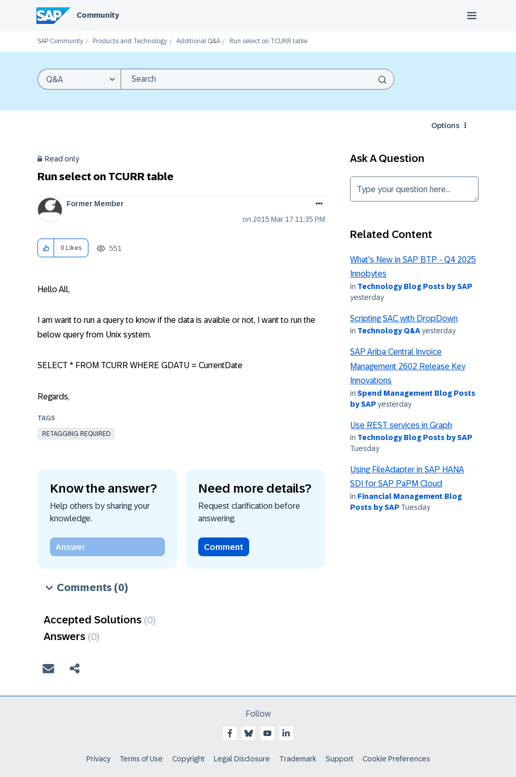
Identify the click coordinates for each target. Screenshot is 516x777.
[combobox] (257, 79)
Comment (223, 547)
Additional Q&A (198, 41)
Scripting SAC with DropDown (404, 318)
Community (97, 15)
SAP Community (60, 41)
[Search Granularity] (79, 79)
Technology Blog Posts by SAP (414, 286)
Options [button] (445, 125)
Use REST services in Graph (401, 425)
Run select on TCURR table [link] (268, 41)
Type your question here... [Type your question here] (414, 189)
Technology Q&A (388, 331)
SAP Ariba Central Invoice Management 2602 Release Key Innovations (408, 366)
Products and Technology (130, 41)
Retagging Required (76, 433)
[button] (46, 248)
